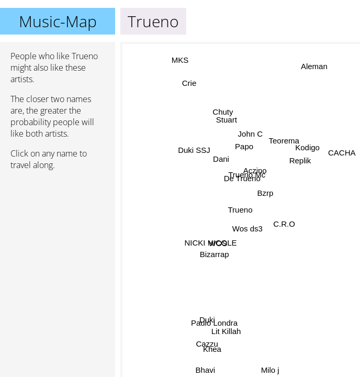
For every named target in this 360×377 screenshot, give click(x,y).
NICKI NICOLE (211, 243)
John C (249, 133)
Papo (243, 146)
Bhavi (203, 369)
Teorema (287, 150)
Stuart (222, 122)
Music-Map (58, 21)
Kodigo (311, 159)
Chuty (218, 114)
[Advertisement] (57, 234)
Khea (212, 348)
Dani (220, 160)
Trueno (240, 209)
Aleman (312, 64)
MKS (178, 62)
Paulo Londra (215, 322)
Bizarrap (215, 254)
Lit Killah (230, 335)
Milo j (269, 369)
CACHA (342, 149)
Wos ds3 (247, 227)
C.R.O (284, 219)
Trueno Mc (246, 173)
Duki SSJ (196, 147)
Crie (195, 77)
